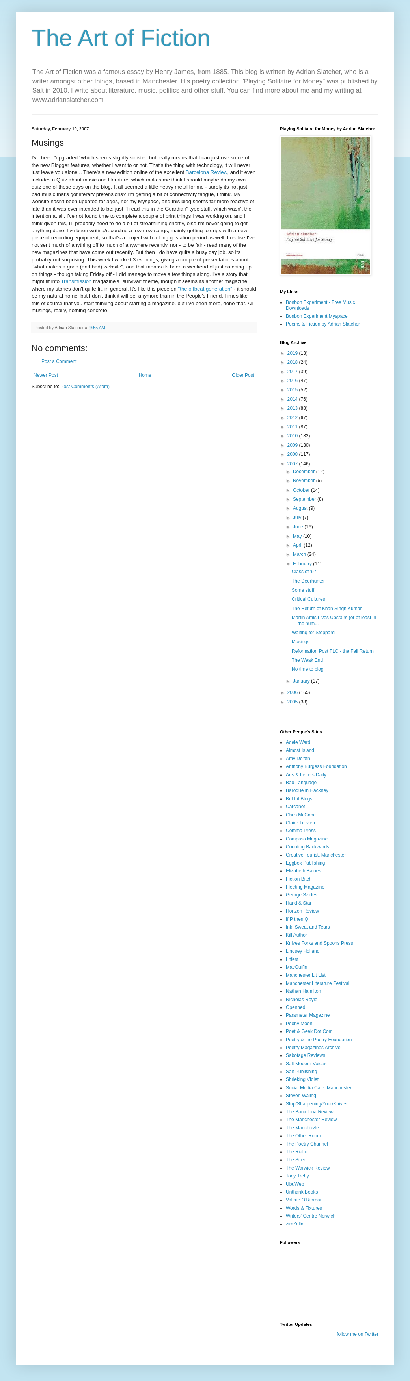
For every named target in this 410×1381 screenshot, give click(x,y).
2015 (293, 389)
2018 (293, 362)
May (298, 536)
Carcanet (295, 806)
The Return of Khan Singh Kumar (327, 608)
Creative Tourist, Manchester (316, 855)
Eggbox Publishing (305, 863)
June (298, 526)
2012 (293, 417)
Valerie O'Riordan (304, 1200)
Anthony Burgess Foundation (316, 766)
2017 (293, 371)
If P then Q (297, 919)
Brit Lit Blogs (299, 799)
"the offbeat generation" (206, 289)
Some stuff (303, 590)
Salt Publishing (301, 1071)
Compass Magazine (307, 839)
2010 (293, 436)
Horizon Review (302, 911)
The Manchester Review (311, 1119)
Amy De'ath (298, 758)
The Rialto (297, 1152)
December (304, 471)
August (301, 508)
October (302, 490)
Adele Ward (298, 742)
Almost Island (300, 750)
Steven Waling (301, 1095)
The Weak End (307, 660)
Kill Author (296, 935)
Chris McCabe (301, 815)
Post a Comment (58, 361)
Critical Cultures (308, 599)
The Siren (296, 1160)
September (305, 499)
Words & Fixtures (304, 1208)
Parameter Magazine (308, 1015)
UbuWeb (295, 1184)
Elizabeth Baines (303, 871)
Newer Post (46, 375)
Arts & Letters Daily (306, 775)
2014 (293, 399)
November (304, 480)
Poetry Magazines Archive (313, 1047)
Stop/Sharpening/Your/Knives (316, 1104)
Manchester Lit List (306, 975)
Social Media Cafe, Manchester (319, 1087)
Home (145, 375)
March (300, 554)
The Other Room (303, 1135)
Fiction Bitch (298, 879)
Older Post (243, 375)
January (302, 681)
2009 (293, 445)
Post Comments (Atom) (85, 386)
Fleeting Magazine (305, 887)
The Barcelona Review (310, 1111)
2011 (293, 426)
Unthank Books (302, 1192)
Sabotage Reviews (305, 1055)
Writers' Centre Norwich (310, 1216)
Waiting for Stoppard (313, 632)
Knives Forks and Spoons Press (319, 943)
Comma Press (301, 830)
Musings (300, 641)
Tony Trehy (297, 1176)
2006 (293, 692)
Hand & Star (298, 903)
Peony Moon (299, 1023)
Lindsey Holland (302, 951)
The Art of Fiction (121, 38)
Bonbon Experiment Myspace (317, 316)
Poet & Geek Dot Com (309, 1031)
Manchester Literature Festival (317, 983)
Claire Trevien (300, 823)
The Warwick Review (308, 1168)
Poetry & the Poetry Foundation (319, 1039)
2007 (293, 464)
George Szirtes (301, 895)
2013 (293, 408)
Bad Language (301, 782)
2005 (293, 702)
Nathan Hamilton (303, 991)
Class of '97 (304, 571)
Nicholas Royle (301, 999)
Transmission (77, 281)
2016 (293, 380)
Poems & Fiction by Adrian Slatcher (323, 324)
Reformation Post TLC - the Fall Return (333, 651)
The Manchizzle (302, 1128)
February (303, 563)
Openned (295, 1007)
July (298, 517)
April (298, 545)
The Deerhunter (308, 581)
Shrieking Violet (302, 1079)
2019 (293, 353)
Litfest (292, 959)
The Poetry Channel (307, 1144)
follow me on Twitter (357, 1334)
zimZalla (295, 1224)
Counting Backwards (307, 847)
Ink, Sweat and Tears (308, 927)
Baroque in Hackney (307, 790)
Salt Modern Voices (306, 1063)
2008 (293, 454)
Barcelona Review (206, 172)
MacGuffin (296, 967)
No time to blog (308, 669)
